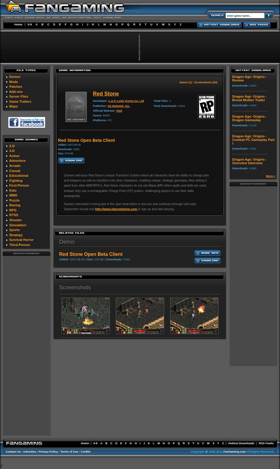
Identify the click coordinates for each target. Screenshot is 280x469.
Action (14, 156)
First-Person (19, 185)
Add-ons (16, 91)
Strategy (16, 235)
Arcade (15, 165)
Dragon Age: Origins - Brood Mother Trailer (249, 98)
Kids (12, 190)
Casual (14, 171)
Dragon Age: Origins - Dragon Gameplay (249, 118)
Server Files (18, 96)
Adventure (17, 160)
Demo (66, 242)
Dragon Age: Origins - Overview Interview (249, 161)
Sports (14, 230)
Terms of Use (69, 451)
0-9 (30, 24)
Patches (15, 86)
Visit (119, 110)
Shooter (15, 220)
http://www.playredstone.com (116, 209)
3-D (12, 151)
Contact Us (13, 451)
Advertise (29, 451)
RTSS (13, 215)
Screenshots (75, 287)
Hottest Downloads (241, 443)
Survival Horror (21, 240)
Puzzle (14, 200)
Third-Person (19, 245)
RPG (12, 210)
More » (270, 176)
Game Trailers (20, 101)
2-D (12, 146)
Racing (14, 205)
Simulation (17, 225)
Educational (18, 175)
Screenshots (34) (205, 82)
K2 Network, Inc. (119, 105)
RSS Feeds (266, 443)
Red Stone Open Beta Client (90, 254)
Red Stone (106, 94)
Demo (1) (186, 82)
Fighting (15, 180)
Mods (13, 82)
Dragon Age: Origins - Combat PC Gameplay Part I (253, 139)
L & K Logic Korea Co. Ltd (126, 100)
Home (18, 24)
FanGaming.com (234, 451)
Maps (13, 106)
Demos (14, 77)
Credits (85, 451)
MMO (13, 195)
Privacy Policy (48, 451)
